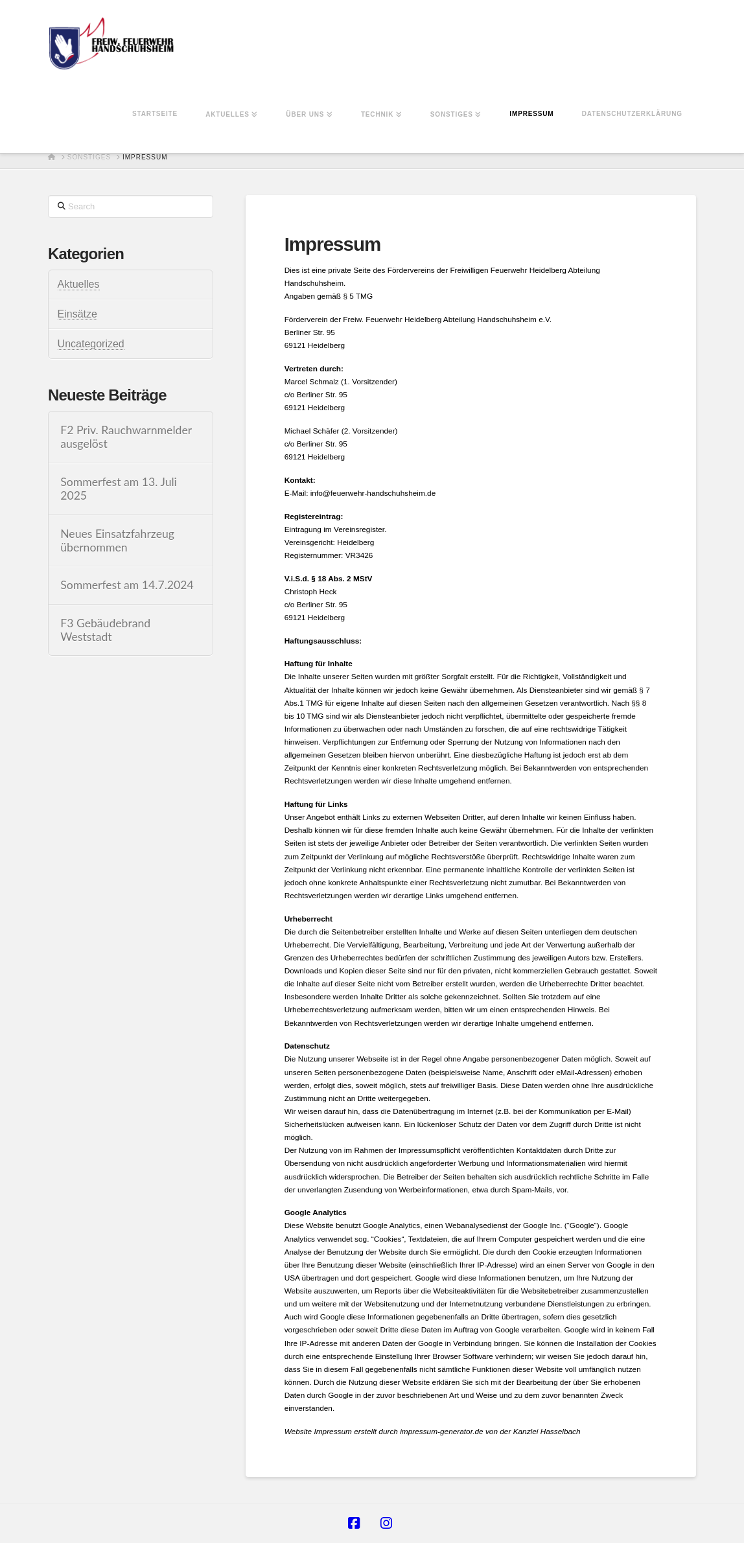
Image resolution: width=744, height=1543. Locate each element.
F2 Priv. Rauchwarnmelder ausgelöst (126, 436)
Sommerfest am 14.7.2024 (127, 585)
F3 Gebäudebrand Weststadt (105, 630)
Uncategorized (91, 343)
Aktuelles (79, 284)
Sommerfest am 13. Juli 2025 (118, 488)
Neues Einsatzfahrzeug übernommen (117, 540)
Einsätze (77, 313)
